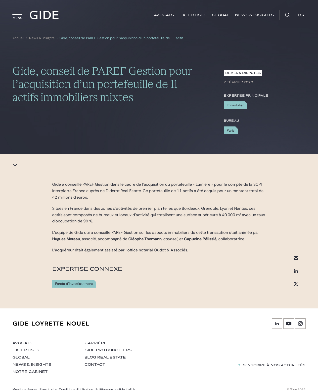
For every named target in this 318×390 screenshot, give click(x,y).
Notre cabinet (30, 372)
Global (220, 15)
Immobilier (235, 105)
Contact (95, 364)
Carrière (96, 343)
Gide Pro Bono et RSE (110, 350)
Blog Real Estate (105, 357)
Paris (230, 130)
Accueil (18, 38)
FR (299, 15)
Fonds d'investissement (74, 284)
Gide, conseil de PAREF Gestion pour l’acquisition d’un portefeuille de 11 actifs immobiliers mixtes (123, 38)
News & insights (254, 15)
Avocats (164, 15)
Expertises (193, 15)
